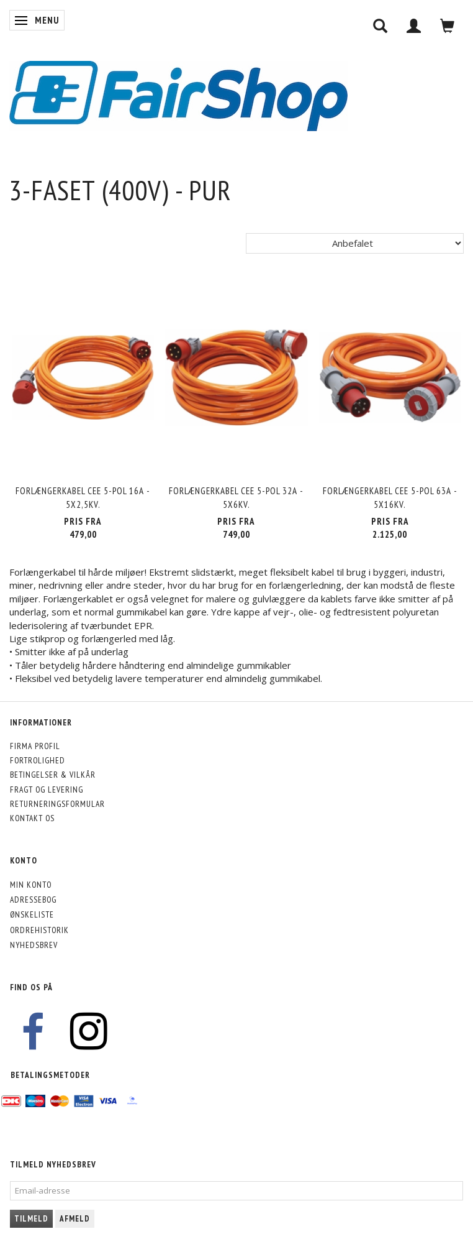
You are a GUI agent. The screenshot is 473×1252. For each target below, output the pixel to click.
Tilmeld (31, 1218)
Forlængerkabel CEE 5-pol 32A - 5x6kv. (236, 497)
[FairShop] (178, 95)
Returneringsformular (57, 803)
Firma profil (35, 746)
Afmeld (75, 1218)
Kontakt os (32, 818)
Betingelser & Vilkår (53, 774)
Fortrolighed (37, 760)
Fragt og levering (46, 789)
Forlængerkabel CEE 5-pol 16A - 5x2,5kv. (83, 497)
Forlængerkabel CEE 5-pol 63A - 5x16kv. (390, 497)
